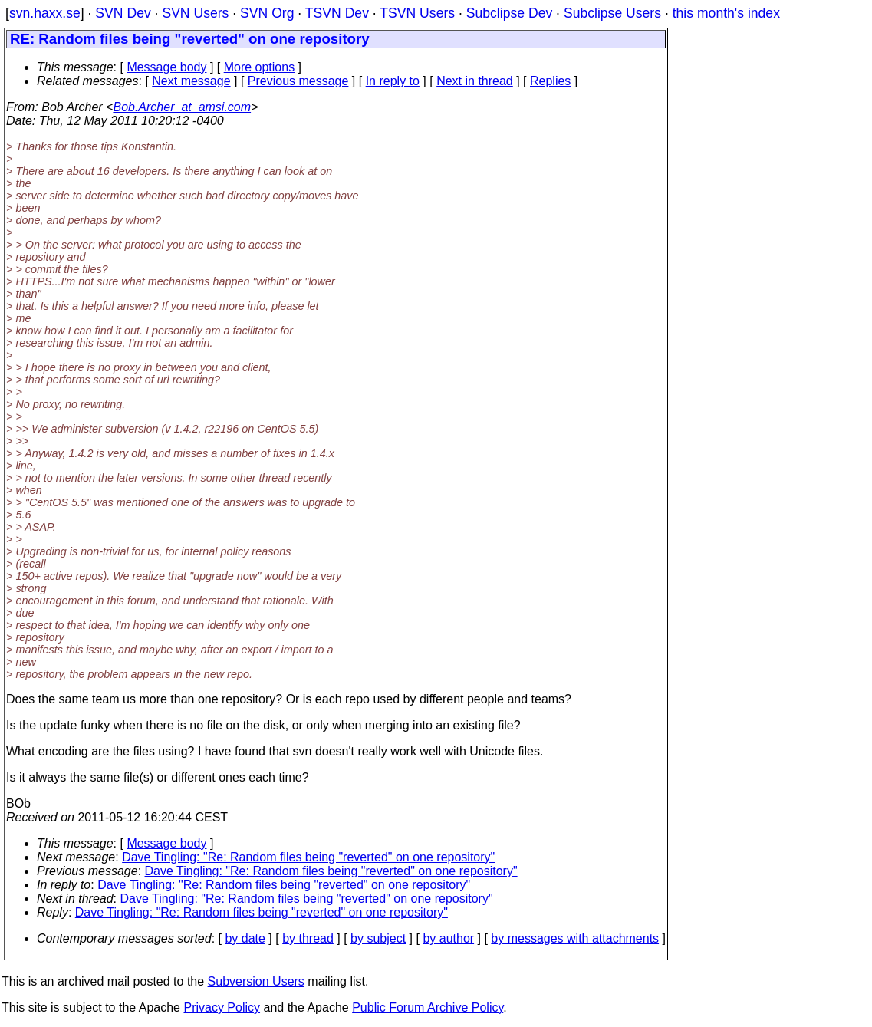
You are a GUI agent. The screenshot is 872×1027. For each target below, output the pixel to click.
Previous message (298, 80)
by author (448, 938)
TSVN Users (417, 13)
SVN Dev (122, 13)
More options (259, 67)
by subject (378, 938)
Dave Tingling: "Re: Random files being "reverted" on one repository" (308, 857)
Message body (166, 67)
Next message (191, 80)
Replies (550, 80)
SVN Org (267, 13)
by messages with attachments (575, 938)
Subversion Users (256, 981)
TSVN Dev (337, 13)
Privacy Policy (221, 1007)
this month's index (726, 13)
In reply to (393, 80)
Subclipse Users (612, 13)
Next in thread (474, 80)
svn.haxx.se (45, 13)
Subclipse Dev (509, 13)
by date (245, 938)
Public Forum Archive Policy (427, 1007)
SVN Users (195, 13)
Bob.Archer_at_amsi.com (182, 107)
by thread (308, 938)
